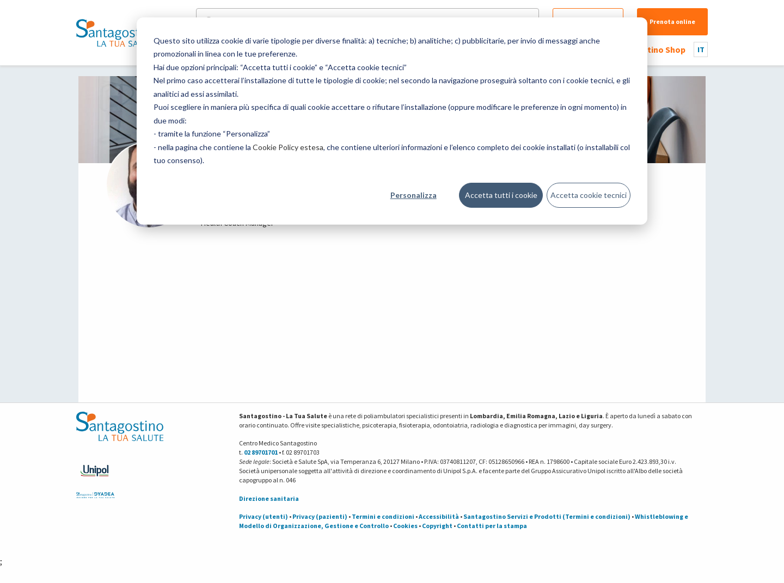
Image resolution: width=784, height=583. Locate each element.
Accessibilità (439, 516)
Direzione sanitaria (269, 498)
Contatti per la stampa (492, 526)
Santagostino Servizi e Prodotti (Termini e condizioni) (546, 516)
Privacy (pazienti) (319, 516)
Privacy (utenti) (263, 516)
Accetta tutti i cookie (501, 195)
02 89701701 (261, 452)
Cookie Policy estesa (288, 147)
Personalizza (413, 195)
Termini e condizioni (383, 516)
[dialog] (392, 121)
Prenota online (672, 21)
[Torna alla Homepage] (117, 32)
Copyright (437, 526)
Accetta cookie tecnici (588, 195)
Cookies (405, 526)
